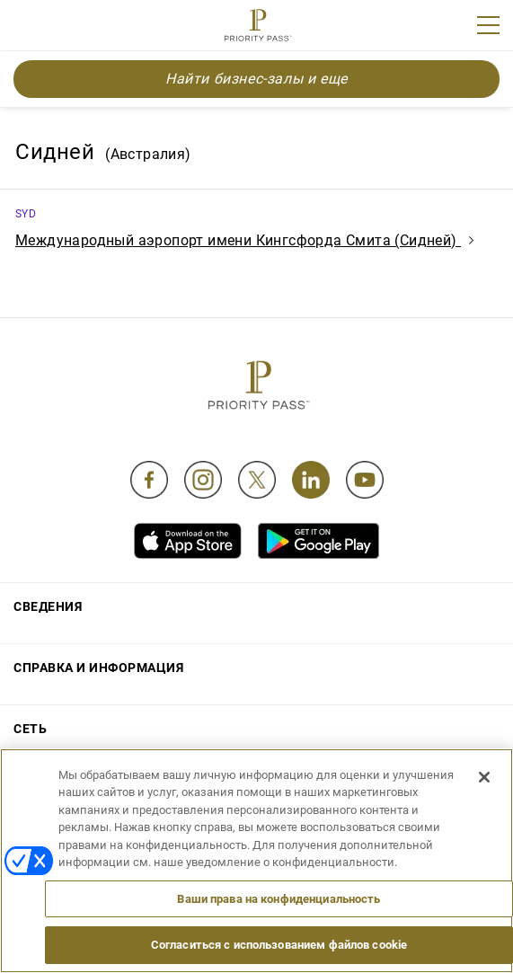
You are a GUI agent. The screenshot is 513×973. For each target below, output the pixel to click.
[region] (256, 860)
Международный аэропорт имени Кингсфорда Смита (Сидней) (244, 240)
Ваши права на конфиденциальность (278, 899)
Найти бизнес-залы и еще (256, 78)
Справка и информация (98, 667)
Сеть (30, 728)
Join (25, 28)
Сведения (47, 606)
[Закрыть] (484, 777)
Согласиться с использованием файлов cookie (279, 944)
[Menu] (488, 25)
